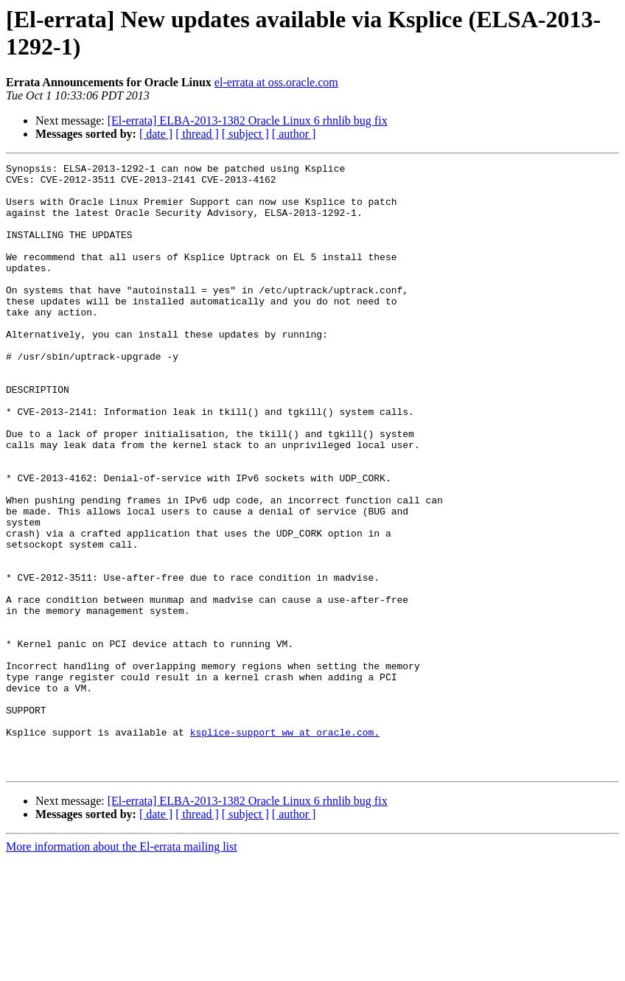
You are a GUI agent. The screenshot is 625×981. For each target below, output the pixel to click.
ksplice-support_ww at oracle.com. (285, 846)
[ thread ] (197, 134)
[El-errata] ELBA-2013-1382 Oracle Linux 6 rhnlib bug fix (248, 120)
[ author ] (294, 134)
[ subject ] (245, 134)
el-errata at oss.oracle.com (276, 82)
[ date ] (155, 134)
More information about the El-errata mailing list (121, 968)
